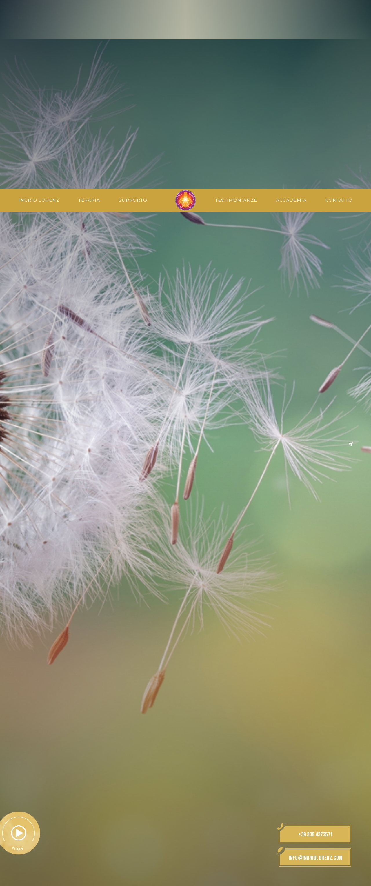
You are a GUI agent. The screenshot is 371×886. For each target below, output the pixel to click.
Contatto (338, 12)
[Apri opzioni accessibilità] (13, 855)
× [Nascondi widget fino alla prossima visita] (19, 849)
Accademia (291, 12)
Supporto (132, 12)
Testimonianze (237, 12)
